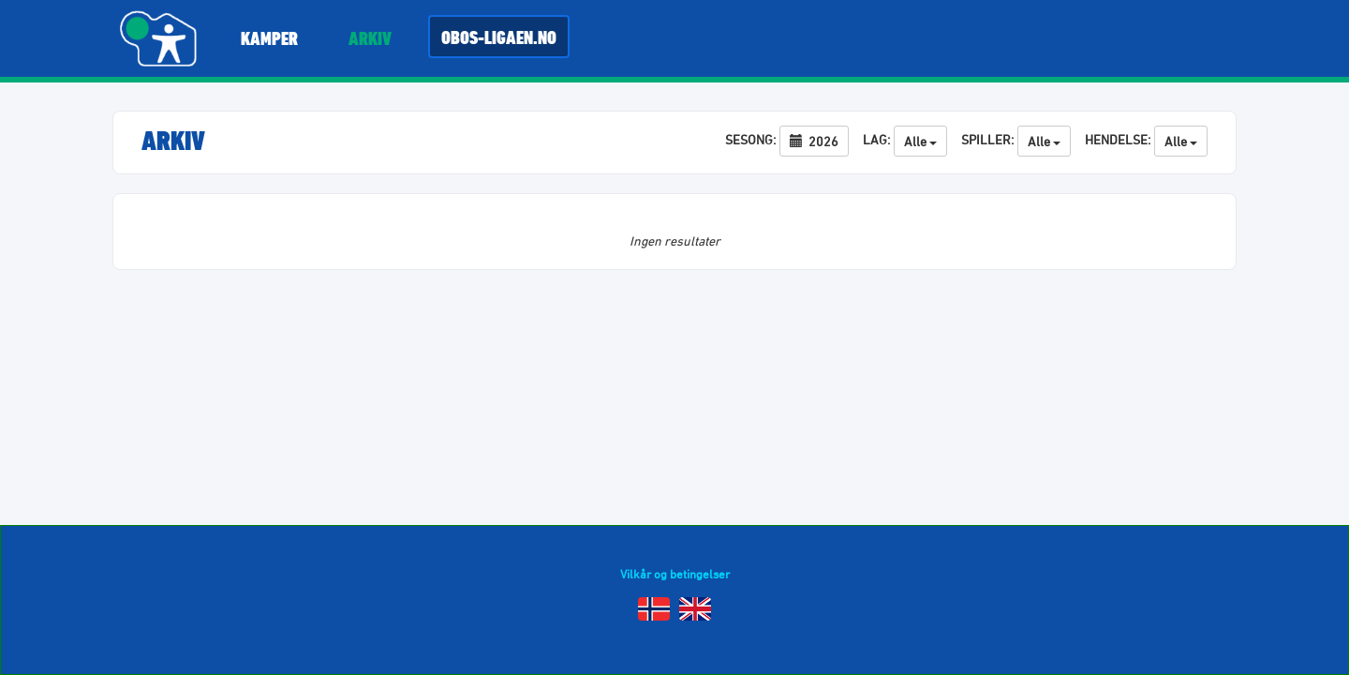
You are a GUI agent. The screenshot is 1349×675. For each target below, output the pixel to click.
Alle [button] (920, 141)
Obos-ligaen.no (498, 37)
